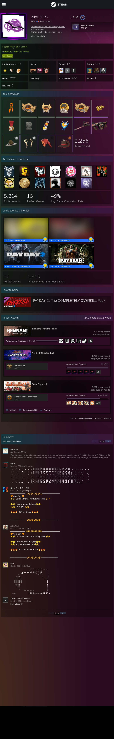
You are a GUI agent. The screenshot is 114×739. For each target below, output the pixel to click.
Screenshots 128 (30, 410)
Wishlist (98, 418)
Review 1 (48, 410)
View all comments (12, 441)
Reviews (107, 418)
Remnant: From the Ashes (44, 328)
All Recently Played (83, 418)
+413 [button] (98, 403)
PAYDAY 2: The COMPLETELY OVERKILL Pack (69, 300)
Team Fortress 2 (39, 384)
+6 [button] (98, 372)
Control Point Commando (26, 396)
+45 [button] (90, 341)
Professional (20, 365)
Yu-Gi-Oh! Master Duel (43, 353)
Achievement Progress (16, 341)
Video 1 (13, 410)
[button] (92, 17)
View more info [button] (38, 36)
